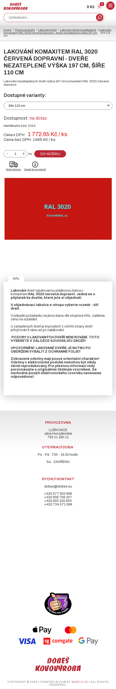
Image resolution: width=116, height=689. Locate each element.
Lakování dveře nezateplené (78, 29)
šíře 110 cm (17, 105)
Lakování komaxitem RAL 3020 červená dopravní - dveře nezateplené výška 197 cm (57, 31)
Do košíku (50, 154)
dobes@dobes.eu (58, 486)
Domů (7, 29)
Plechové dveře (25, 29)
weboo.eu (79, 681)
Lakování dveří (47, 29)
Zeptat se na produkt (35, 169)
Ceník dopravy (13, 169)
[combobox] (49, 17)
